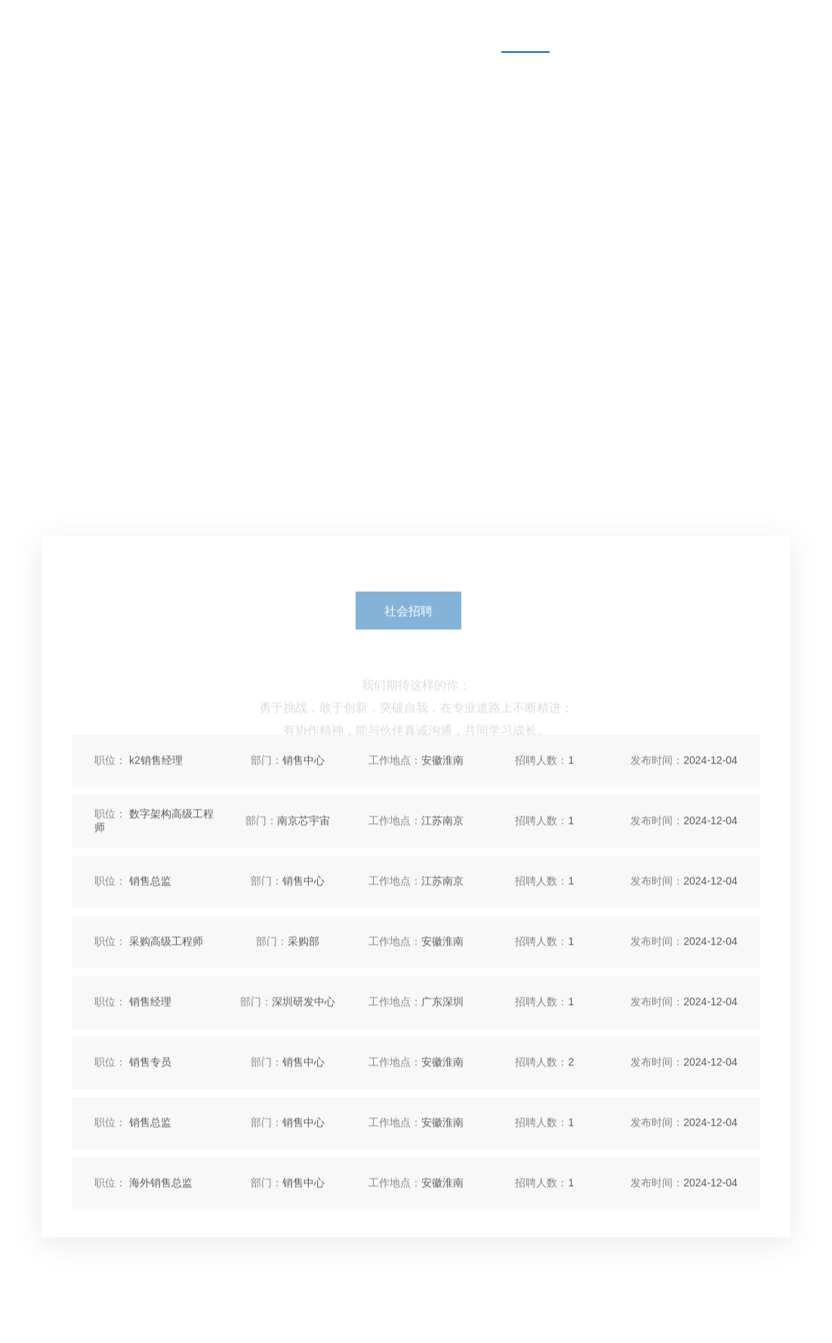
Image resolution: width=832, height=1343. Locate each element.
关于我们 (356, 26)
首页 (199, 26)
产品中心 (272, 26)
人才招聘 (525, 26)
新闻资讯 (441, 26)
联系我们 (610, 26)
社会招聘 (408, 627)
